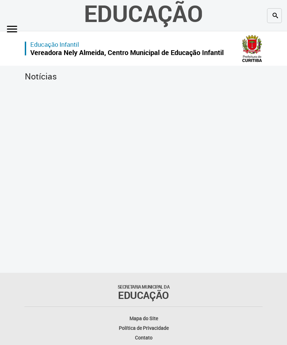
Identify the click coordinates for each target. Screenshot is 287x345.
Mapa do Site (143, 318)
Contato (143, 337)
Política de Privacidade (144, 328)
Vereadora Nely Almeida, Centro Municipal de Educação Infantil (127, 52)
